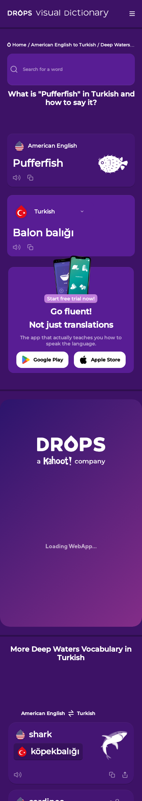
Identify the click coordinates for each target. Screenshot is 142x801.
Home (19, 45)
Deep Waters (115, 45)
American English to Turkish (63, 45)
